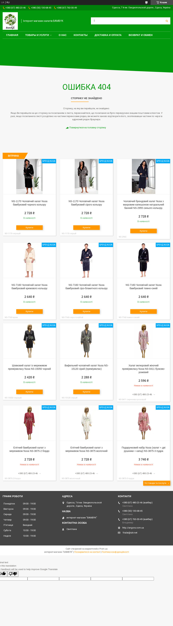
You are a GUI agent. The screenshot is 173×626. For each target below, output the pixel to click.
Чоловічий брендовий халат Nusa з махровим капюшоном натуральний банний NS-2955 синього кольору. (143, 204)
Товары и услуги (37, 35)
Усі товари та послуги (155, 483)
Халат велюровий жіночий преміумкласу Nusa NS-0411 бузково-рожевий (143, 369)
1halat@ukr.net (129, 532)
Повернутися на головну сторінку (87, 127)
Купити (29, 227)
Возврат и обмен (141, 35)
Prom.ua (103, 549)
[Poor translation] (13, 574)
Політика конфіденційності (115, 552)
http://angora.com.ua (133, 527)
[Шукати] (166, 20)
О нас (63, 35)
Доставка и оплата (108, 35)
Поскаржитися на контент (87, 552)
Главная (12, 35)
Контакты (80, 35)
